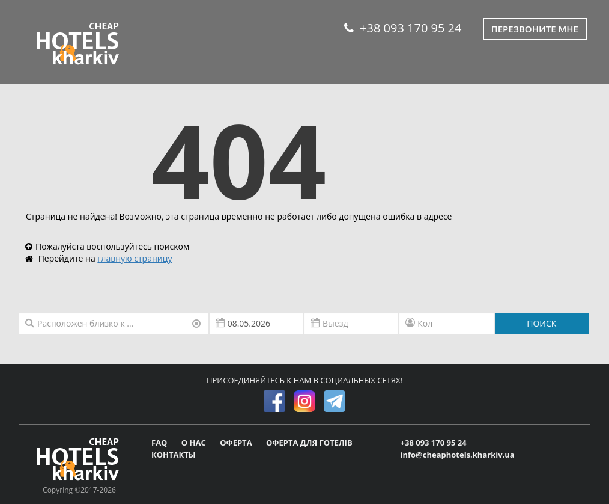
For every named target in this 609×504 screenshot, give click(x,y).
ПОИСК (541, 323)
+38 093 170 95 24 (402, 28)
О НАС (194, 442)
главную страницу (134, 258)
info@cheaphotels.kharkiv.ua (458, 454)
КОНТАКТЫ (173, 454)
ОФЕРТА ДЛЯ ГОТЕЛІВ (309, 442)
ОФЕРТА (237, 442)
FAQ (160, 442)
